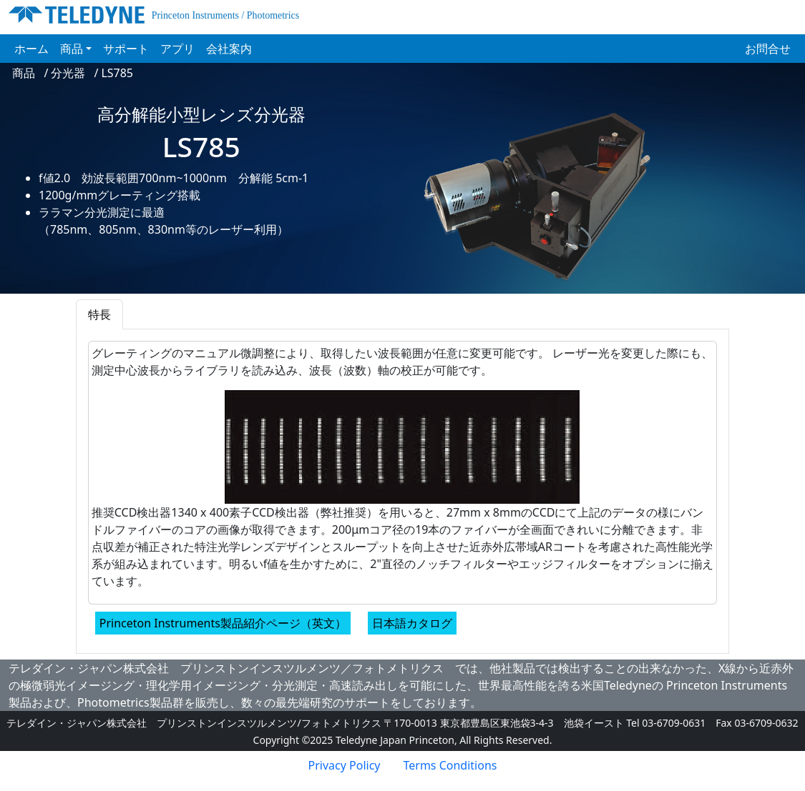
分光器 (68, 73)
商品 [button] (71, 48)
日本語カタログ (412, 623)
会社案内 (229, 48)
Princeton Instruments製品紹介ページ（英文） (222, 623)
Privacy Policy (344, 765)
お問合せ (768, 48)
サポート (126, 48)
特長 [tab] (99, 314)
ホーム (34, 47)
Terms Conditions (450, 765)
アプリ (177, 48)
